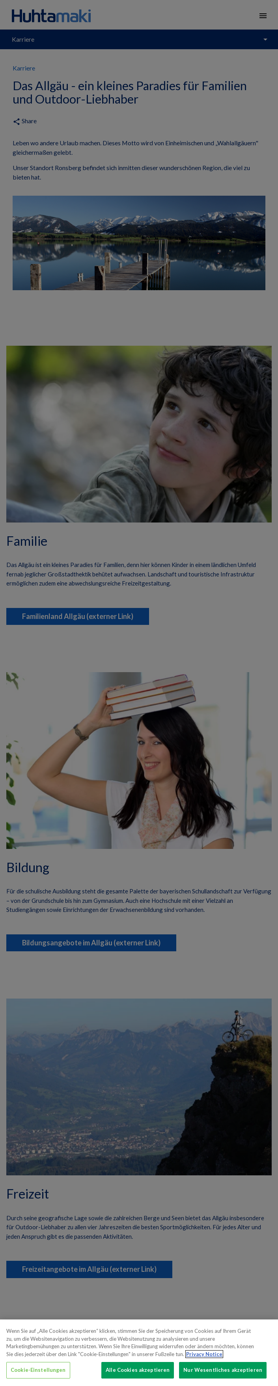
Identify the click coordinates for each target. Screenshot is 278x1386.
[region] (139, 1352)
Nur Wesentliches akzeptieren (222, 1370)
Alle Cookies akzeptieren (138, 1370)
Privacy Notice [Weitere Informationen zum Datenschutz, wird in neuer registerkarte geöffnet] (204, 1354)
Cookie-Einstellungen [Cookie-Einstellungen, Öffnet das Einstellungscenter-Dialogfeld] (38, 1370)
